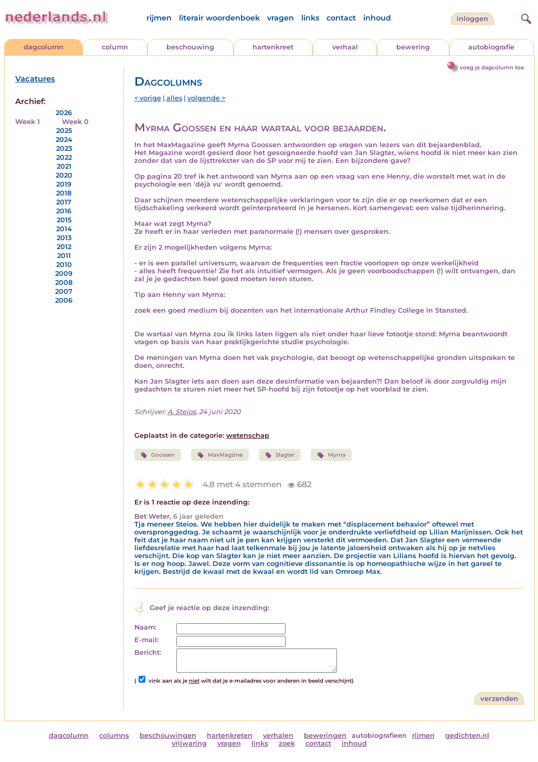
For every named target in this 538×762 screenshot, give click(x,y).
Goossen (158, 455)
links (310, 18)
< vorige (147, 98)
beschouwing (190, 47)
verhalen (278, 735)
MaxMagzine (219, 455)
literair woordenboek (219, 18)
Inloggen (472, 19)
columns (114, 735)
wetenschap (247, 435)
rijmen (159, 18)
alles (174, 98)
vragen (280, 18)
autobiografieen (379, 735)
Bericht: (147, 652)
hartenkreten (229, 735)
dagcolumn (44, 47)
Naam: (145, 627)
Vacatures (35, 79)
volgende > (206, 98)
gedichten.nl (467, 735)
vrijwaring (189, 743)
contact (341, 18)
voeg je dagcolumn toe (492, 67)
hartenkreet (272, 47)
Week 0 (75, 122)
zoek (287, 743)
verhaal (345, 47)
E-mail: (146, 640)
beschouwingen (168, 735)
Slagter (279, 455)
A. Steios (181, 412)
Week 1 (27, 122)
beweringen (325, 735)
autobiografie (491, 47)
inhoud (377, 18)
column (115, 47)
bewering (413, 47)
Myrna (331, 455)
